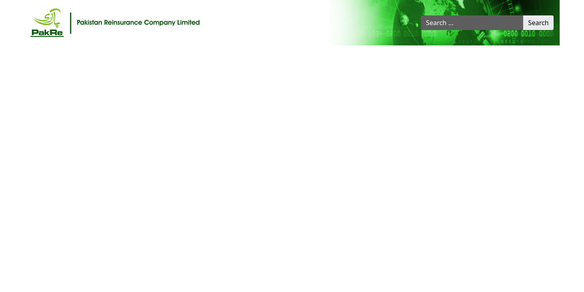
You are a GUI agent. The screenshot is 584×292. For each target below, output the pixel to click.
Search (538, 22)
